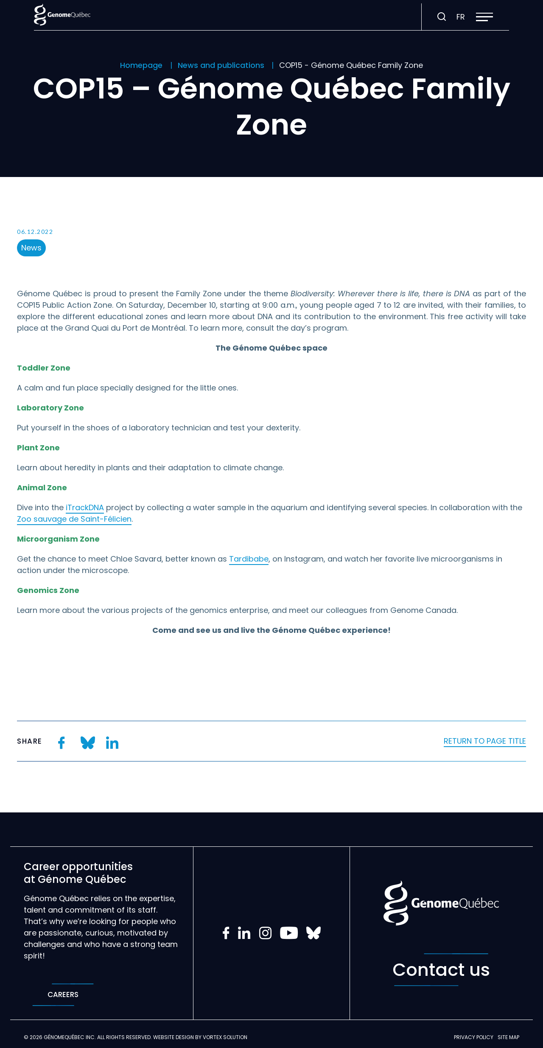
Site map (508, 1037)
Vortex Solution (225, 1037)
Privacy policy (473, 1037)
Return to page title (485, 741)
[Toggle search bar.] (441, 17)
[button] (484, 17)
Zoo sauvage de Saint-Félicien (74, 519)
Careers (63, 994)
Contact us (441, 969)
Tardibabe (249, 559)
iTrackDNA (85, 507)
